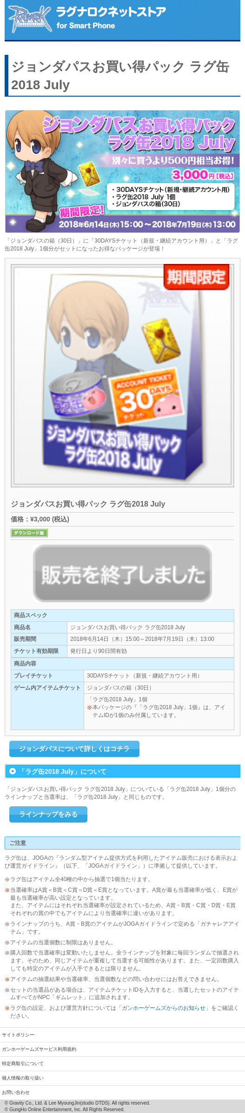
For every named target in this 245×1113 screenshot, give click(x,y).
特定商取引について (23, 1063)
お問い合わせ (16, 1092)
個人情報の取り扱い (23, 1077)
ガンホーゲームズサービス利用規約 (39, 1049)
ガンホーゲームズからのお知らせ (163, 1008)
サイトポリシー (18, 1034)
